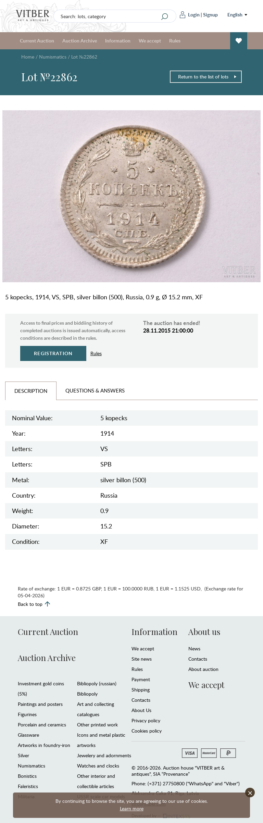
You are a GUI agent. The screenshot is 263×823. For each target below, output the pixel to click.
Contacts (141, 700)
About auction (203, 669)
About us (204, 631)
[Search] (165, 16)
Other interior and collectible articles (96, 781)
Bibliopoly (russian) (96, 683)
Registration (53, 353)
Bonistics (27, 776)
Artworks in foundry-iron (44, 745)
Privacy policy (146, 720)
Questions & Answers (95, 390)
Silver (23, 755)
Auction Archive (79, 40)
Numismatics (52, 56)
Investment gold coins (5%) (41, 688)
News (194, 648)
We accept (150, 40)
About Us (141, 710)
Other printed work (97, 724)
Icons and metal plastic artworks (101, 740)
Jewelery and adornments (104, 755)
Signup (210, 14)
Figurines (27, 714)
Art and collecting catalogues (95, 709)
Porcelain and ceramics (42, 724)
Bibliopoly (87, 693)
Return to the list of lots (207, 76)
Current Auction (37, 40)
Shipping (141, 689)
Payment (141, 679)
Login (190, 14)
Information (117, 40)
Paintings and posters (40, 704)
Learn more (131, 808)
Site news (142, 659)
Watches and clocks (98, 765)
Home (27, 56)
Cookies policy (147, 730)
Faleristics (28, 786)
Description (30, 390)
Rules (174, 40)
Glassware (28, 735)
